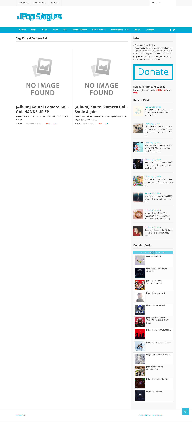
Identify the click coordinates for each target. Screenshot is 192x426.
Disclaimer (23, 3)
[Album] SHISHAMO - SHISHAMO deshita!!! (154, 282)
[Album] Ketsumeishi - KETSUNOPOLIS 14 (155, 368)
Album (44, 30)
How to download (79, 30)
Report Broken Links (119, 30)
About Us (55, 3)
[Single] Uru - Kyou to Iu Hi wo (158, 354)
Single (33, 30)
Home (22, 30)
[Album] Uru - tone (153, 256)
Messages (150, 30)
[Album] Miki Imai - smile (156, 293)
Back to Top (20, 415)
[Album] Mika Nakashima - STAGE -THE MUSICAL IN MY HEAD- (157, 320)
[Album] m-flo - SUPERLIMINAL (158, 330)
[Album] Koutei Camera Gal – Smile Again (101, 109)
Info (65, 30)
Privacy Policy (39, 3)
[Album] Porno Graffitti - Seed (158, 379)
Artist (55, 30)
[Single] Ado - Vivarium (155, 391)
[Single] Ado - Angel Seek (155, 305)
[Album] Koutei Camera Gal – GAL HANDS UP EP (42, 109)
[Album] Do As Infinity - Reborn (158, 342)
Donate (137, 30)
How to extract (98, 30)
